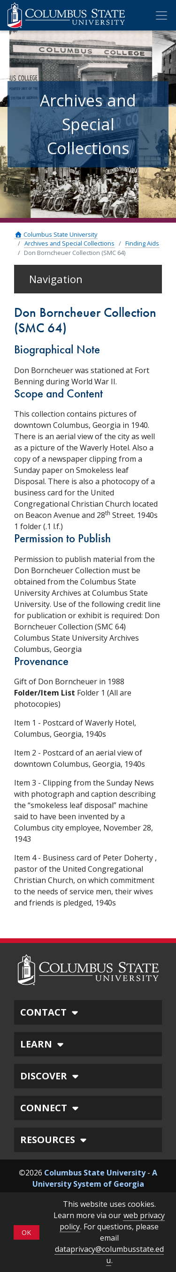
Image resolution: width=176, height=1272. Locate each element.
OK (26, 1232)
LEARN (43, 1044)
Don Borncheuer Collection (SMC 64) (74, 252)
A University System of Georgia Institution (95, 1183)
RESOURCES (54, 1139)
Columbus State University (56, 234)
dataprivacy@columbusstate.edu (109, 1254)
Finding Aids (142, 243)
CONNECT (50, 1107)
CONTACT (50, 1012)
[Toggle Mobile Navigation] (161, 15)
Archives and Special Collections (69, 243)
